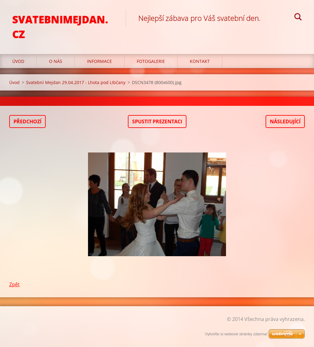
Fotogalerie (151, 61)
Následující (285, 121)
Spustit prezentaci (157, 121)
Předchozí (27, 121)
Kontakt (200, 61)
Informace (99, 61)
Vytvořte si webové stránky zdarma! (236, 334)
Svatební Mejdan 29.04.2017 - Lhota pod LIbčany (75, 82)
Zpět (14, 284)
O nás (55, 61)
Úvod (18, 61)
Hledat (298, 17)
